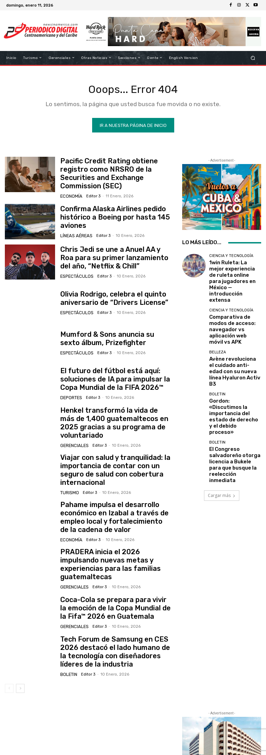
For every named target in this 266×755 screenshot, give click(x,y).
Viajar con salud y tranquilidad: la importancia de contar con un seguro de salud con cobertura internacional (112, 455)
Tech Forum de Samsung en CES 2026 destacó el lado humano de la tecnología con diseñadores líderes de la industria (114, 619)
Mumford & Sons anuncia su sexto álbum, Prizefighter (108, 334)
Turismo (69, 472)
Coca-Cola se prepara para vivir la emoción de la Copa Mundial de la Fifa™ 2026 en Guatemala (114, 578)
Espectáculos (75, 270)
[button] (253, 58)
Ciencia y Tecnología (231, 258)
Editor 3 (90, 189)
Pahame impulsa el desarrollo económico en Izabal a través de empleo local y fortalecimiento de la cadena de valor (111, 497)
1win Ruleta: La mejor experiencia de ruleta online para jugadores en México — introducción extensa (233, 273)
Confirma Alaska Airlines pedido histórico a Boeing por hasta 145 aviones (105, 213)
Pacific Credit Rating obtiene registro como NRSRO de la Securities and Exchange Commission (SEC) (113, 172)
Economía (70, 189)
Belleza (217, 321)
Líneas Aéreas (74, 230)
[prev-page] (9, 653)
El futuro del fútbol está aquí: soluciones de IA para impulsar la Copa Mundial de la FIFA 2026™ (114, 375)
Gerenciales (73, 432)
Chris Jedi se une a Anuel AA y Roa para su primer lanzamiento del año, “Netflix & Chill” (116, 253)
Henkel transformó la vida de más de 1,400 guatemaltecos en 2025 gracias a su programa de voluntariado (114, 415)
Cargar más (222, 415)
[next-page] (20, 653)
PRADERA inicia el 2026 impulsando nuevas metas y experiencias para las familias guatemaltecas (113, 537)
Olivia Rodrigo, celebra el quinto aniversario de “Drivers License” (105, 294)
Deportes (70, 392)
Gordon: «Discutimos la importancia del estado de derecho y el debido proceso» (232, 362)
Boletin (68, 639)
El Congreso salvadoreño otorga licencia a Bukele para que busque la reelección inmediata (233, 392)
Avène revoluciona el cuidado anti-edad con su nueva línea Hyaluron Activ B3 (235, 333)
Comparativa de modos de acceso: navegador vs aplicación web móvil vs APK (233, 304)
